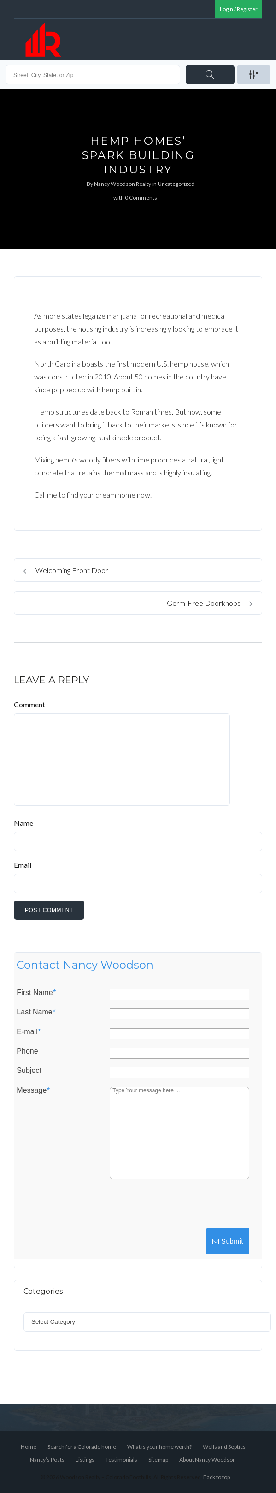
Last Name (36, 1012)
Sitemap (158, 1459)
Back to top (216, 1477)
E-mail (29, 1031)
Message (33, 1090)
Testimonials (121, 1459)
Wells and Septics (224, 1446)
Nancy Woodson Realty (122, 183)
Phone (27, 1051)
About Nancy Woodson (207, 1459)
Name (23, 822)
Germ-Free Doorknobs (210, 602)
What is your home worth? (159, 1446)
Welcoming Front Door (65, 570)
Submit (227, 1241)
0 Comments (141, 197)
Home (28, 1446)
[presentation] (181, 1208)
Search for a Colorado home (81, 1446)
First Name (36, 992)
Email (22, 864)
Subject (29, 1070)
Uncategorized (176, 183)
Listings (85, 1459)
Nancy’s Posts (47, 1459)
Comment (29, 704)
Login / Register (239, 9)
